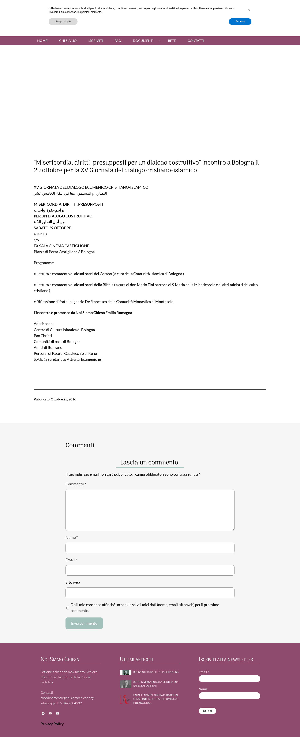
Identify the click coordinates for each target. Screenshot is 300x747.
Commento (75, 484)
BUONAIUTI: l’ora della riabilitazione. (156, 672)
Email (71, 560)
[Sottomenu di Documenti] (159, 40)
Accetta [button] (240, 735)
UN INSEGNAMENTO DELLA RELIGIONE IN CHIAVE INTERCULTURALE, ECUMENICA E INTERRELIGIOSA (156, 699)
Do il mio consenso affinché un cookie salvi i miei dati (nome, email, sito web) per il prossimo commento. (145, 607)
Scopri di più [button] (63, 735)
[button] (249, 724)
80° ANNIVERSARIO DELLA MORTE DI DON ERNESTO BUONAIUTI (156, 684)
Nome (71, 537)
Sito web (72, 582)
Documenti (143, 40)
